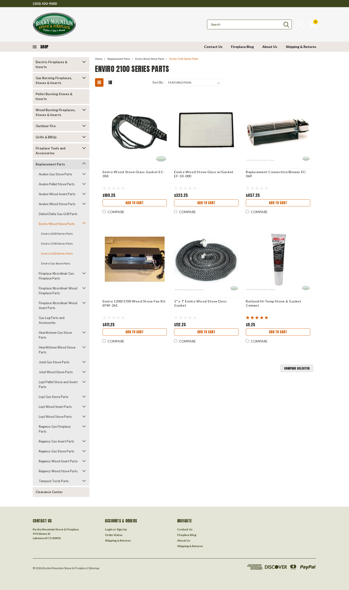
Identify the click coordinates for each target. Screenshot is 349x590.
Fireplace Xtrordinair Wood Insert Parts (58, 305)
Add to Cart (134, 203)
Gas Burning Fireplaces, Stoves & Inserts (54, 80)
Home (98, 59)
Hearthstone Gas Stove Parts (55, 335)
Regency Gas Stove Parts (56, 451)
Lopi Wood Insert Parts (55, 407)
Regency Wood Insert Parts (58, 461)
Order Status (113, 535)
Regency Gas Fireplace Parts (55, 429)
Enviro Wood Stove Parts (57, 224)
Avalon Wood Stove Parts (57, 204)
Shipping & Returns (301, 47)
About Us (269, 47)
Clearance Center (49, 492)
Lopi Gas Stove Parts (53, 397)
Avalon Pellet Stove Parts (56, 184)
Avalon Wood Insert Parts (57, 194)
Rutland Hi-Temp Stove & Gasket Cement (273, 303)
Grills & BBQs (46, 137)
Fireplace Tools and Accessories (50, 150)
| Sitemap (93, 568)
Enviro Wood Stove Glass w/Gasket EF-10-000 (203, 174)
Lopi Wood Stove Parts (55, 417)
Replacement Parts (50, 164)
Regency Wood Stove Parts (58, 471)
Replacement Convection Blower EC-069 (276, 174)
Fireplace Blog (242, 47)
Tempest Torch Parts (54, 481)
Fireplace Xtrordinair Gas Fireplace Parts (56, 276)
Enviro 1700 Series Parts (57, 243)
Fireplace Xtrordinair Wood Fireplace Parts (58, 290)
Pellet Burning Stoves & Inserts (54, 96)
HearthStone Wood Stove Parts (57, 349)
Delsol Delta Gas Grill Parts (58, 214)
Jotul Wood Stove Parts (56, 372)
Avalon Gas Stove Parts (55, 174)
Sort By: (158, 82)
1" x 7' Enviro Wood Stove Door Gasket (200, 303)
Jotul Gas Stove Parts (54, 362)
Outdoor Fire (46, 126)
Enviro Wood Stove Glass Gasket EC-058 (133, 174)
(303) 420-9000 (45, 3)
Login (108, 529)
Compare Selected (296, 368)
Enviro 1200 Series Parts (57, 233)
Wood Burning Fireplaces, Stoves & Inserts (55, 112)
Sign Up (122, 529)
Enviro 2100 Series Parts (57, 253)
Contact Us (213, 47)
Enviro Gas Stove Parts (55, 263)
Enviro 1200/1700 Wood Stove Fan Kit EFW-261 (133, 303)
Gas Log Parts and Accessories (51, 320)
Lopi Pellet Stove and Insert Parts (58, 384)
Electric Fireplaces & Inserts (51, 64)
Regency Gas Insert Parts (56, 441)
